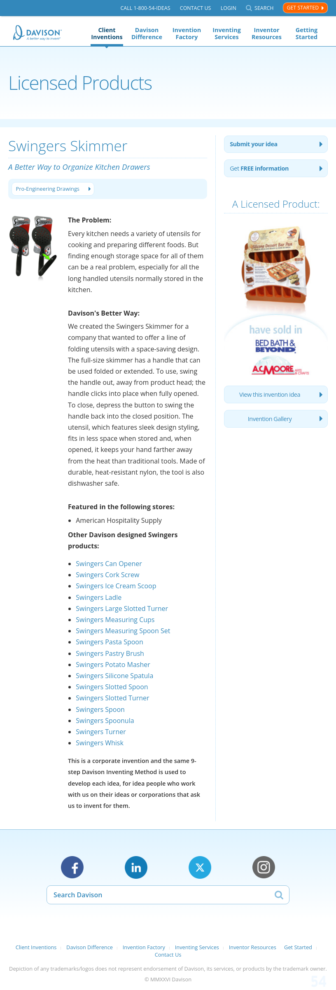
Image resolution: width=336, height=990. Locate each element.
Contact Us (195, 8)
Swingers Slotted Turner (112, 697)
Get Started (303, 7)
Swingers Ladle (98, 597)
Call (145, 8)
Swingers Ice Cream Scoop (116, 585)
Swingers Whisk (100, 742)
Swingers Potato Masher (113, 664)
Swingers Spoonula (105, 720)
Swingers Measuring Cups (115, 619)
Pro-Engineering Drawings (47, 188)
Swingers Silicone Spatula (114, 675)
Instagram (263, 867)
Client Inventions (107, 33)
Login (228, 8)
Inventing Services (226, 33)
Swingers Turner (101, 731)
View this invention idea (269, 394)
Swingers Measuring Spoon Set (123, 630)
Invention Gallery (270, 419)
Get (259, 168)
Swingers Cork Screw (107, 574)
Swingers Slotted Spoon (112, 686)
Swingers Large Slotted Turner (122, 608)
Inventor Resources (267, 33)
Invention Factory (187, 33)
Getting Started (306, 33)
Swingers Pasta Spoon (109, 641)
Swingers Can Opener (109, 563)
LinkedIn (136, 867)
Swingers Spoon (100, 709)
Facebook (72, 867)
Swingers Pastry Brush (110, 653)
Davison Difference (146, 33)
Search (263, 8)
